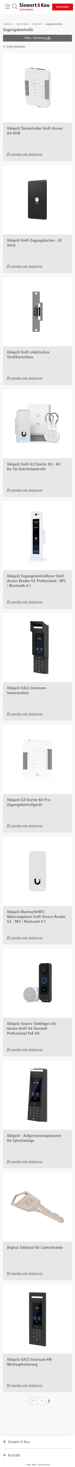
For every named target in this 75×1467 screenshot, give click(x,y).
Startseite (8, 24)
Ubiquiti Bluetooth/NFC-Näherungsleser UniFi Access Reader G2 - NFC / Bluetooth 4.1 (36, 917)
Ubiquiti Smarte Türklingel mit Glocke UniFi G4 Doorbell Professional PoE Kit (31, 1029)
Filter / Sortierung (37, 38)
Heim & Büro (22, 24)
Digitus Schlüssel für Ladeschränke (35, 1248)
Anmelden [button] (62, 7)
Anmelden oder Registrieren (27, 154)
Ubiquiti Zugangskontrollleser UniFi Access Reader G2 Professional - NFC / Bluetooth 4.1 (36, 581)
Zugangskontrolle (53, 24)
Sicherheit (37, 24)
